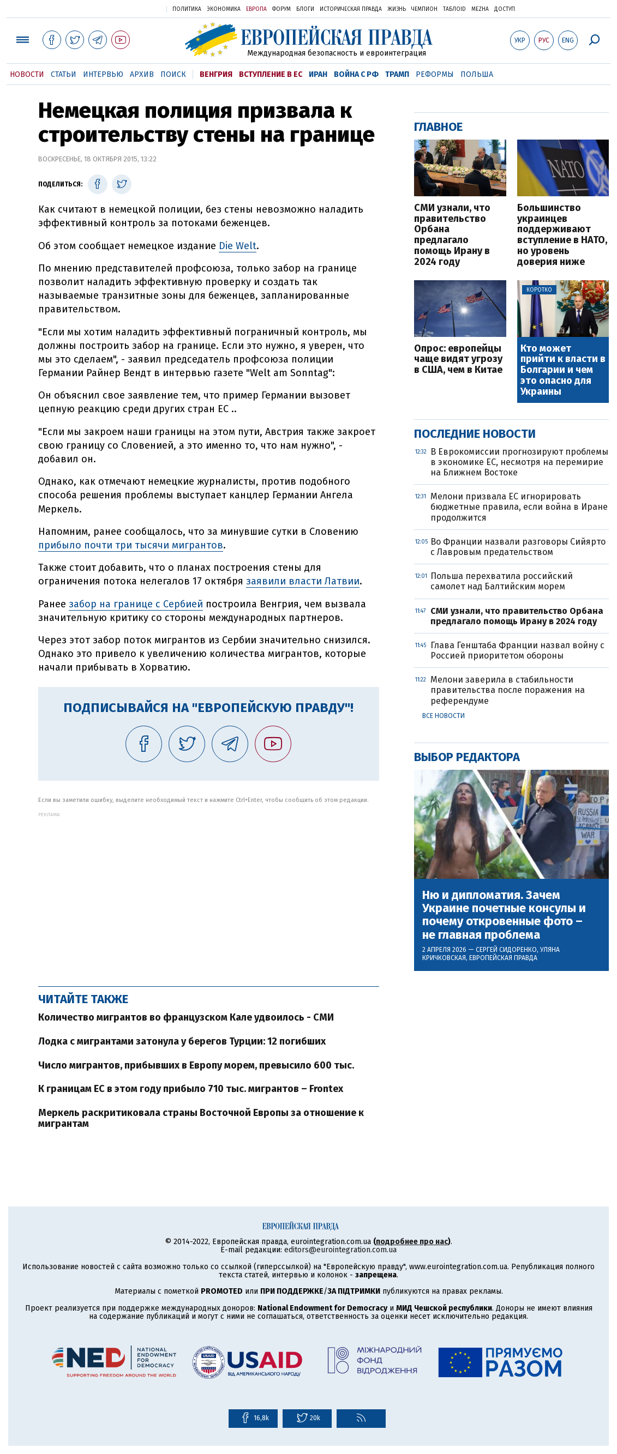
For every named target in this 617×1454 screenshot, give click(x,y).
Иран (318, 74)
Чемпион (424, 9)
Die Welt (237, 246)
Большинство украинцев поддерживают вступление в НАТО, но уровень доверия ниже (562, 235)
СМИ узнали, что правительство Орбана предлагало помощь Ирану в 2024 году (452, 235)
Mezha (480, 9)
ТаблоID (454, 9)
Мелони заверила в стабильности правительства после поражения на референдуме (507, 689)
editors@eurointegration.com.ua (340, 1249)
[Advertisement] (208, 893)
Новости (27, 74)
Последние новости (475, 433)
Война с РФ (356, 74)
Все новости (443, 716)
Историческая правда (351, 9)
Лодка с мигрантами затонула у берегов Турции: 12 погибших (182, 1041)
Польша (476, 74)
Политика (186, 9)
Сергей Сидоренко (506, 950)
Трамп (397, 74)
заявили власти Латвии (303, 581)
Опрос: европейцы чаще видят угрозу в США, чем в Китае (458, 359)
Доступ (504, 9)
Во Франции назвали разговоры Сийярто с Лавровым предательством (518, 546)
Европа (256, 9)
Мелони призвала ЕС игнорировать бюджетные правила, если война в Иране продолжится (519, 506)
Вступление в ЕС (270, 74)
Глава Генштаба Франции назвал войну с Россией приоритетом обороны (517, 650)
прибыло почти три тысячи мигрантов (130, 545)
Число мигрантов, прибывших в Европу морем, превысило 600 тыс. (196, 1065)
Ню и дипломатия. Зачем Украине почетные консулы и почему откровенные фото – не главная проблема (504, 915)
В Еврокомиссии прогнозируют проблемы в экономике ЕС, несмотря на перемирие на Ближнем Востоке (519, 462)
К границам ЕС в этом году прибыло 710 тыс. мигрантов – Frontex (190, 1089)
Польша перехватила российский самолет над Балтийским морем (501, 581)
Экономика (224, 9)
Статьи (63, 74)
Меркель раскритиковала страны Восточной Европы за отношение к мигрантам (201, 1118)
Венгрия (216, 74)
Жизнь (396, 9)
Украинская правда (131, 8)
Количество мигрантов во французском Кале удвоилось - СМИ (186, 1017)
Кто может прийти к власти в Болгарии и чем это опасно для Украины (563, 370)
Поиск (173, 74)
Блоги (305, 9)
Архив (142, 74)
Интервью (103, 74)
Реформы (435, 74)
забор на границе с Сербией (136, 604)
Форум (281, 9)
